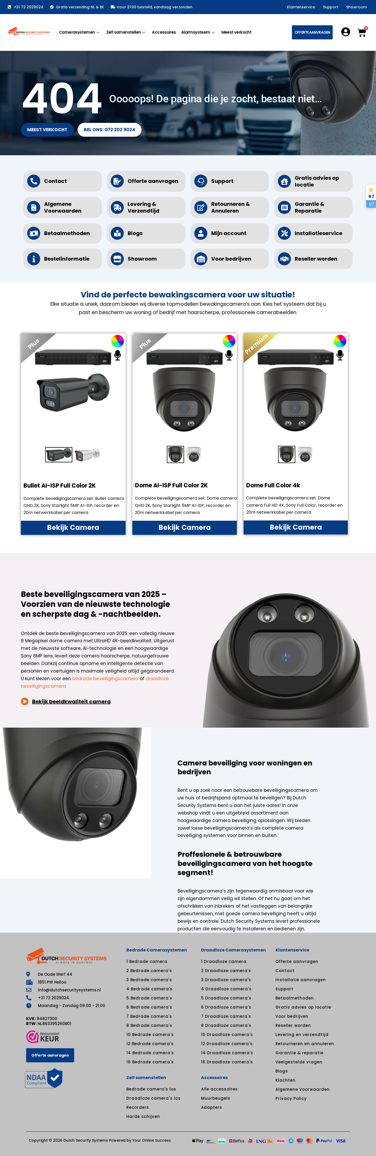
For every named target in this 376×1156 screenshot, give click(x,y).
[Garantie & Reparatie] (284, 207)
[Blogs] (117, 233)
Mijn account (228, 233)
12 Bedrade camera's (150, 1043)
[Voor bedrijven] (200, 258)
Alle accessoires (219, 1089)
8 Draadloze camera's (226, 1025)
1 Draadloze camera (223, 961)
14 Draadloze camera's (227, 1053)
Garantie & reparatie (299, 1053)
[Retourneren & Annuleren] (200, 207)
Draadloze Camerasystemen (233, 950)
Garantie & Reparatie (309, 207)
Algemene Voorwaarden (62, 207)
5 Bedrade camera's (149, 998)
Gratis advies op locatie (317, 181)
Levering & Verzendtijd (143, 207)
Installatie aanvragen (300, 980)
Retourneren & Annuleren (230, 207)
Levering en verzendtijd (301, 1034)
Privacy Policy (291, 1098)
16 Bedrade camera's (150, 1062)
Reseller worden (316, 258)
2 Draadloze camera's (226, 970)
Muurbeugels (215, 1098)
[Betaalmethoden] (33, 233)
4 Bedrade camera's (149, 989)
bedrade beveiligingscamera (105, 678)
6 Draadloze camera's (226, 1007)
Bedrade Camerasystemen (156, 950)
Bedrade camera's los (151, 1089)
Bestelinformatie (67, 258)
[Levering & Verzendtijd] (117, 207)
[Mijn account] (200, 233)
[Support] (200, 181)
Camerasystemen (79, 32)
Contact (55, 181)
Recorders (137, 1107)
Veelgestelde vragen (298, 1062)
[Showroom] (117, 258)
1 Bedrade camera (146, 961)
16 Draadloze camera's (227, 1062)
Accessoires (164, 32)
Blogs (135, 233)
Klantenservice (301, 7)
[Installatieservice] (284, 233)
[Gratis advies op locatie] (284, 181)
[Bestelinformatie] (33, 258)
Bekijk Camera (73, 527)
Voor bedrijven (231, 258)
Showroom (356, 7)
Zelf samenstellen (125, 32)
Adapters (211, 1107)
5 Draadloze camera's (226, 998)
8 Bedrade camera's (149, 1025)
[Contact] (33, 181)
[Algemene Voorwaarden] (33, 207)
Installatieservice (318, 233)
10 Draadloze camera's (227, 1034)
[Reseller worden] (284, 258)
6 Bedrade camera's (149, 1007)
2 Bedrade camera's (149, 970)
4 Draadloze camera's (226, 989)
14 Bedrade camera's (150, 1053)
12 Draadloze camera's (227, 1043)
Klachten (285, 1080)
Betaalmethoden (67, 233)
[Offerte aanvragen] (117, 181)
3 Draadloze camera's (226, 980)
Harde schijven (143, 1116)
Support (330, 7)
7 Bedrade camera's (149, 1016)
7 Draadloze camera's (226, 1016)
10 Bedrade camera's (150, 1034)
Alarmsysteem (198, 32)
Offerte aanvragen (153, 181)
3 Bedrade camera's (149, 980)
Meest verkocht (236, 32)
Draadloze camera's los (153, 1098)
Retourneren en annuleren (304, 1043)
